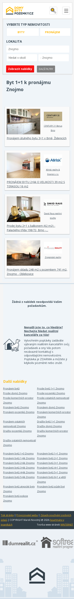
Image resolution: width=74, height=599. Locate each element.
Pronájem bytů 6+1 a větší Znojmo (51, 479)
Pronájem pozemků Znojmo (19, 412)
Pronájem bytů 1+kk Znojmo (19, 458)
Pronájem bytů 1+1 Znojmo (52, 453)
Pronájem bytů (11, 388)
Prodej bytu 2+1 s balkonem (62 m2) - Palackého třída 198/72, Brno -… (31, 228)
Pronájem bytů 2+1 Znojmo (52, 458)
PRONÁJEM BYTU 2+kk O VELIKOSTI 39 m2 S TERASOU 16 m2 (36, 184)
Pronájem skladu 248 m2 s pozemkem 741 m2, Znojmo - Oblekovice (37, 272)
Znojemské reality (53, 250)
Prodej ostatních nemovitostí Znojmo (53, 400)
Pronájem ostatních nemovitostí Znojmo (14, 424)
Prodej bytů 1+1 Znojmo (50, 388)
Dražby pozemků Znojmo (17, 431)
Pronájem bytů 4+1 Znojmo (52, 467)
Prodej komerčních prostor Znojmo (18, 400)
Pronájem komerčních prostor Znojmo (54, 414)
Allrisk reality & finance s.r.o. (53, 165)
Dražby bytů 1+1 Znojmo (51, 421)
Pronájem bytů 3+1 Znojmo (52, 463)
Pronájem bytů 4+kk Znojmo (19, 472)
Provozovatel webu (27, 515)
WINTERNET (66, 524)
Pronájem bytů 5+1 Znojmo (52, 472)
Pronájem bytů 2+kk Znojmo (19, 463)
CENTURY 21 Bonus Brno (53, 121)
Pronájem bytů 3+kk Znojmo (19, 467)
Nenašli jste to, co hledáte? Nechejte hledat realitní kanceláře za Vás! (43, 331)
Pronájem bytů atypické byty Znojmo (19, 489)
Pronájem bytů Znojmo (16, 407)
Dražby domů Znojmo (49, 426)
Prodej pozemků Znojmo (51, 393)
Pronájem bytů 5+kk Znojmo (19, 477)
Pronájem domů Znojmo (51, 407)
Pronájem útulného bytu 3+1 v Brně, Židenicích (37, 138)
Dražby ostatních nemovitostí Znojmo (19, 443)
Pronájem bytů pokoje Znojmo (15, 498)
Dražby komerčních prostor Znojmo (52, 433)
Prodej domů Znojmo (15, 393)
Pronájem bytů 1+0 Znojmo (18, 453)
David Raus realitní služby (53, 208)
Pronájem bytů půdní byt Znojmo (51, 489)
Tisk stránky (7, 515)
